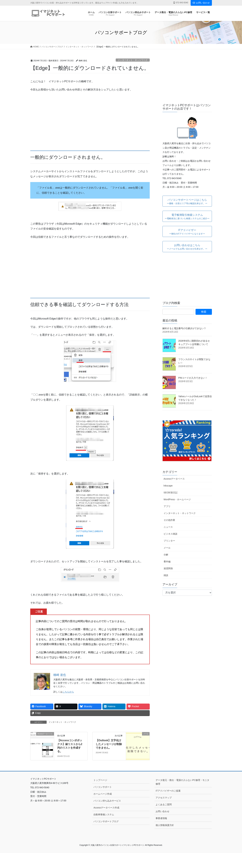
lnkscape (168, 485)
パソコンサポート (102, 787)
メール (167, 547)
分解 (166, 554)
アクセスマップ (164, 797)
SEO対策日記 (171, 492)
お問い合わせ (201, 2)
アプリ (167, 506)
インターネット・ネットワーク (133, 60)
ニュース (168, 527)
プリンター (169, 540)
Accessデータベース (174, 478)
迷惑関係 (168, 568)
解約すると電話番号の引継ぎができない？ (184, 328)
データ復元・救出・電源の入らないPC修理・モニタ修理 (182, 782)
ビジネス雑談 (170, 534)
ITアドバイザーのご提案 (168, 790)
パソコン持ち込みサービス (107, 800)
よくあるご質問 (164, 804)
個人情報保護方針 (165, 825)
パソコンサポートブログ (106, 821)
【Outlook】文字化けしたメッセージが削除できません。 (109, 744)
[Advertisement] (90, 121)
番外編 (167, 561)
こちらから (68, 691)
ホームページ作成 (102, 794)
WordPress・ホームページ (177, 499)
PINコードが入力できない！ (192, 378)
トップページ (100, 780)
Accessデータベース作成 (106, 807)
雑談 (166, 575)
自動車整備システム (103, 814)
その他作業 (169, 520)
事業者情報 (161, 818)
